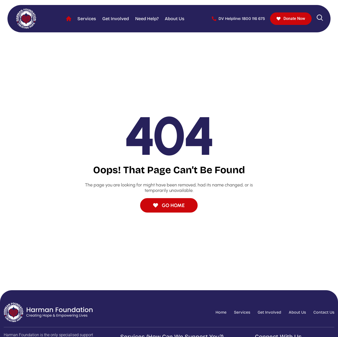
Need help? (147, 18)
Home (68, 19)
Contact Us (323, 312)
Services (86, 18)
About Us (174, 18)
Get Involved (115, 18)
